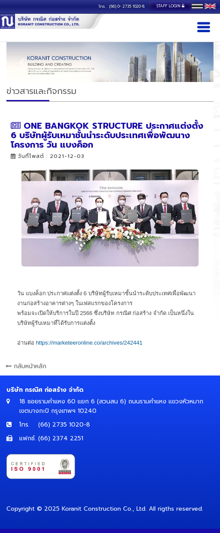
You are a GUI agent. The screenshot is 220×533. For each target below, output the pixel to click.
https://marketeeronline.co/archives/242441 (89, 342)
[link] (89, 342)
